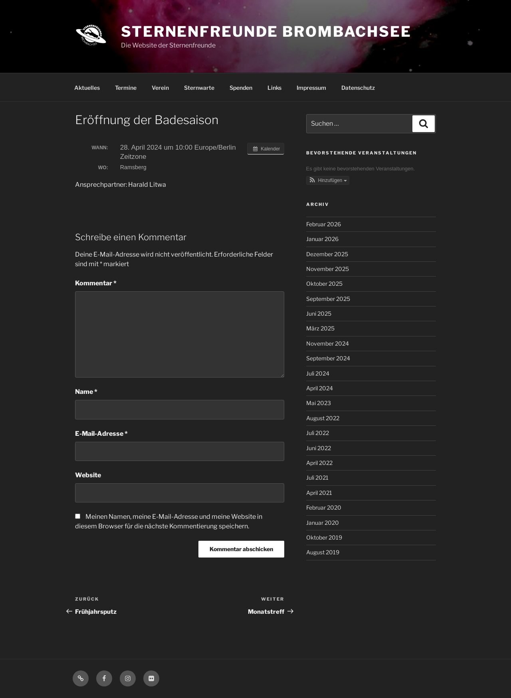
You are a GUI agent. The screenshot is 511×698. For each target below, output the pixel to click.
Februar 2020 (323, 507)
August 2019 (322, 552)
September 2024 (328, 358)
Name (86, 391)
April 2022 (319, 462)
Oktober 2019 (324, 537)
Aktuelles (87, 87)
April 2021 (319, 492)
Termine (126, 87)
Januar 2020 (322, 522)
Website (88, 475)
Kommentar (96, 283)
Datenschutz (358, 87)
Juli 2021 (317, 477)
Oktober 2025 (324, 283)
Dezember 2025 (327, 254)
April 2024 (319, 388)
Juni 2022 (318, 448)
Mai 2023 (318, 402)
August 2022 (322, 418)
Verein (160, 87)
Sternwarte (199, 87)
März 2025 (320, 328)
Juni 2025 (318, 313)
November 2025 (327, 268)
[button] (328, 180)
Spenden (241, 87)
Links (274, 87)
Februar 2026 (323, 224)
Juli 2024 (317, 373)
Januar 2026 (322, 238)
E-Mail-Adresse (101, 433)
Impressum (311, 87)
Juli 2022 (317, 432)
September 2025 (328, 298)
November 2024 (327, 343)
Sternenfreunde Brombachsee (266, 31)
